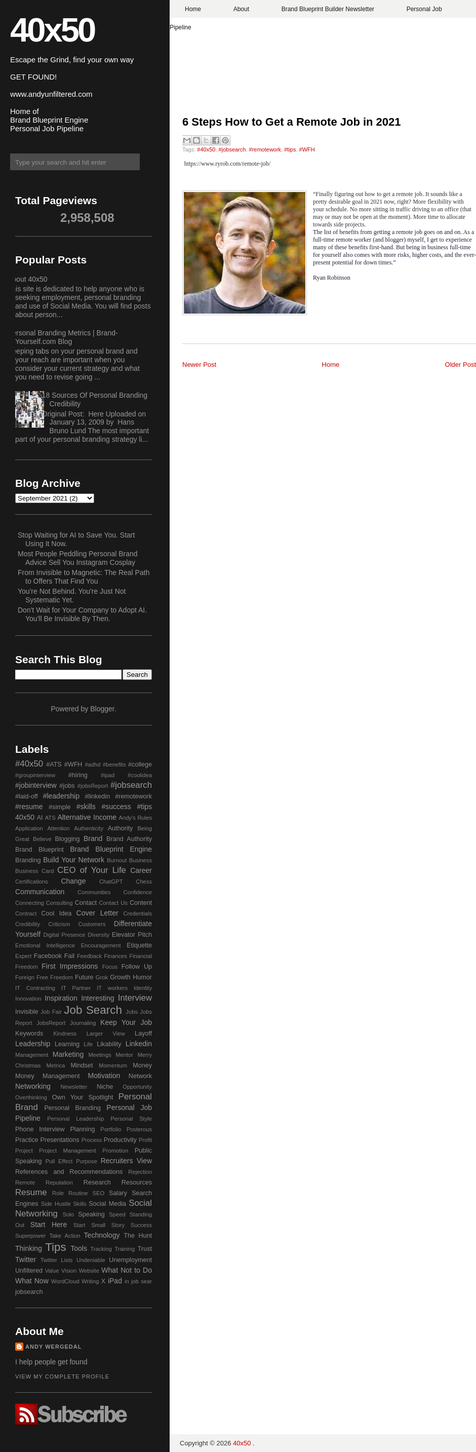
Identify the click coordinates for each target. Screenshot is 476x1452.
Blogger (102, 709)
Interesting (97, 998)
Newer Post (199, 364)
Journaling (83, 1023)
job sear (141, 1281)
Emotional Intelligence (45, 945)
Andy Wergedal (53, 1347)
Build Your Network (73, 860)
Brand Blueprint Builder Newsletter (328, 9)
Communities (93, 892)
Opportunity (137, 1087)
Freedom (61, 977)
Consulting (59, 903)
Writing (90, 1281)
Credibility (27, 924)
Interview (135, 998)
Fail (69, 956)
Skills (79, 1204)
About (241, 9)
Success (141, 1225)
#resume (29, 807)
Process (92, 1140)
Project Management (67, 1151)
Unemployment (130, 1260)
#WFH (307, 149)
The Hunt (138, 1235)
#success (116, 807)
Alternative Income (86, 817)
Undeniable (90, 1260)
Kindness (64, 1033)
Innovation (28, 999)
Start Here (48, 1224)
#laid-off (26, 796)
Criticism (59, 924)
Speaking (91, 1214)
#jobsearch (232, 149)
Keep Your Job (126, 1022)
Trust (145, 1248)
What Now (32, 1281)
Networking (33, 1086)
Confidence (137, 892)
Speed (117, 1214)
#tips (290, 149)
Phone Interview (40, 1129)
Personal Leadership (75, 1119)
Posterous (139, 1129)
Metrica (56, 1065)
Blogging (67, 839)
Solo (68, 1214)
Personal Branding (72, 1108)
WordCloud (65, 1281)
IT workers (112, 988)
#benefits (114, 764)
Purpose (86, 1161)
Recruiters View (126, 1161)
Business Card (34, 871)
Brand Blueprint (39, 849)
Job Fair (51, 1012)
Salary (118, 1193)
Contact (86, 902)
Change (73, 881)
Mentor (124, 1055)
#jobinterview (36, 785)
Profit (145, 1140)
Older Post (460, 364)
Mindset (81, 1065)
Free (42, 977)
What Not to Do (126, 1270)
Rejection (140, 1172)
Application (29, 828)
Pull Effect (59, 1161)
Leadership (32, 1044)
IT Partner (76, 988)
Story (118, 1225)
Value (52, 1271)
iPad (115, 1281)
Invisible (26, 1011)
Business (140, 860)
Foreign (24, 977)
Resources (137, 1182)
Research (97, 1182)
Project (24, 1151)
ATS (50, 818)
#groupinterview (35, 775)
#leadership (61, 796)
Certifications (31, 881)
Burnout (117, 860)
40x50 (52, 30)
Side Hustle (56, 1204)
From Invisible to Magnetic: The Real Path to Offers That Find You (83, 576)
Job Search (93, 1010)
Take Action (64, 1236)
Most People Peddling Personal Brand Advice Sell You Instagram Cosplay (78, 558)
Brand (93, 838)
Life (88, 1044)
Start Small (89, 1225)
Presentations (60, 1139)
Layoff (143, 1033)
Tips (55, 1247)
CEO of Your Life (91, 870)
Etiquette (139, 945)
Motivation (104, 1076)
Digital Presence (65, 935)
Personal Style (131, 1119)
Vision (68, 1271)
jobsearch (29, 1291)
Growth (120, 977)
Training (124, 1249)
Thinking (28, 1248)
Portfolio (110, 1129)
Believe (42, 839)
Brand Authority (129, 839)
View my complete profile (62, 1376)
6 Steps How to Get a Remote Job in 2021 (291, 122)
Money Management (47, 1076)
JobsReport (50, 1023)
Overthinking (31, 1097)
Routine (78, 1193)
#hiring (78, 775)
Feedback (89, 956)
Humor (142, 977)
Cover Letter (97, 913)
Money (142, 1065)
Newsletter (73, 1087)
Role (58, 1193)
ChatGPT (111, 881)
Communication (39, 892)
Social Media (107, 1203)
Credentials (137, 913)
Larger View (106, 1033)
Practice (26, 1139)
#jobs (66, 785)
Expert (23, 956)
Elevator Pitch (132, 934)
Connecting (29, 903)
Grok (102, 977)
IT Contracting (35, 988)
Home (193, 9)
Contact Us (113, 903)
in (127, 1281)
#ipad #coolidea (126, 775)
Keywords (29, 1033)
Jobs (132, 1012)
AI (40, 817)
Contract (25, 913)
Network (140, 1076)
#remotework (265, 149)
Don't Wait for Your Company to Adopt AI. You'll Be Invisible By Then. (82, 614)
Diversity (98, 935)
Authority (120, 828)
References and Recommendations (69, 1171)
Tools (78, 1248)
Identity (143, 988)
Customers (91, 924)
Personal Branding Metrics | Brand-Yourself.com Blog (63, 337)
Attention (58, 828)
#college (140, 764)
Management (31, 1055)
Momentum (113, 1065)
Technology (102, 1235)
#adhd (92, 764)
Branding (28, 860)
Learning (67, 1044)
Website (89, 1271)
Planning (82, 1129)
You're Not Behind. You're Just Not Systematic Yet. (72, 595)
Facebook (48, 956)
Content (141, 902)
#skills (86, 807)
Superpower (30, 1236)
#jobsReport (92, 786)
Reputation (59, 1182)
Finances (115, 956)
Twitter (25, 1259)
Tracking (100, 1249)
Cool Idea (56, 913)
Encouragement (101, 945)
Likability (109, 1044)
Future (84, 977)
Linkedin (139, 1044)
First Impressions (70, 966)
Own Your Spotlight (82, 1097)
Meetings (99, 1055)
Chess (144, 881)
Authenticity (88, 828)
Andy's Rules (135, 818)
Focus (109, 967)
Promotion (115, 1151)
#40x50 (206, 149)
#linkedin (97, 796)
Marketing (68, 1054)
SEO (98, 1193)
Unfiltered (29, 1270)
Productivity (120, 1139)
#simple (59, 807)
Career (141, 870)
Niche (105, 1086)
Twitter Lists (57, 1260)
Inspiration (61, 998)
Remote (25, 1182)
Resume (31, 1192)
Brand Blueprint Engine (111, 849)
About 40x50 (28, 279)
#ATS (54, 764)
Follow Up (137, 966)
